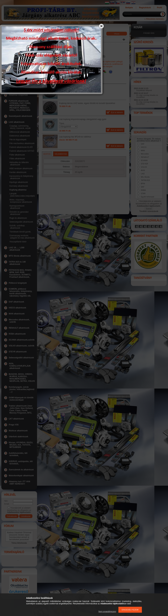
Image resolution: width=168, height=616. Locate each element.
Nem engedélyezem (107, 611)
